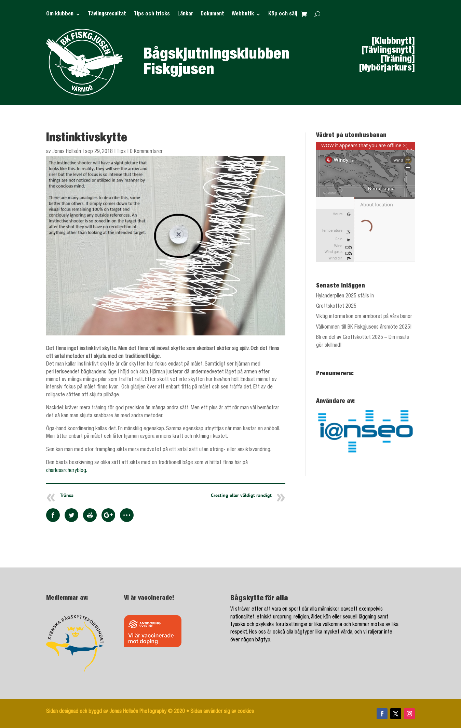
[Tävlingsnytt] (388, 50)
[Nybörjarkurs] (387, 68)
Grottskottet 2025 (336, 306)
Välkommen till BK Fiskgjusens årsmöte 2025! (364, 327)
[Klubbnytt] (393, 41)
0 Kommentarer (146, 152)
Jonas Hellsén (66, 152)
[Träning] (398, 59)
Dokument (212, 14)
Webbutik (243, 14)
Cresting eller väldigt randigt (241, 495)
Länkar (185, 14)
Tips (121, 152)
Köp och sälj (282, 14)
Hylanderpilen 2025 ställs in (345, 296)
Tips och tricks (152, 14)
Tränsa (66, 495)
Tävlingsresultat (107, 14)
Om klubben (59, 14)
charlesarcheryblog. (66, 471)
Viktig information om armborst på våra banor (364, 317)
